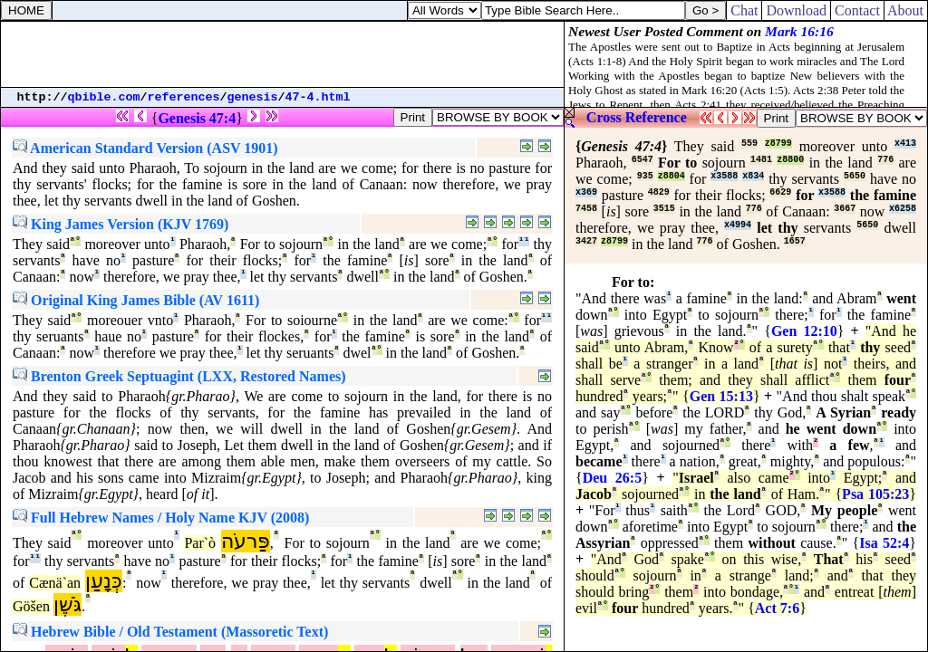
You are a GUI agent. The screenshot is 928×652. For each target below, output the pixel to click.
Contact (857, 10)
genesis (252, 97)
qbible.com (104, 97)
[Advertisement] (283, 54)
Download (796, 10)
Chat (744, 10)
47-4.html (318, 97)
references (184, 97)
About (905, 10)
